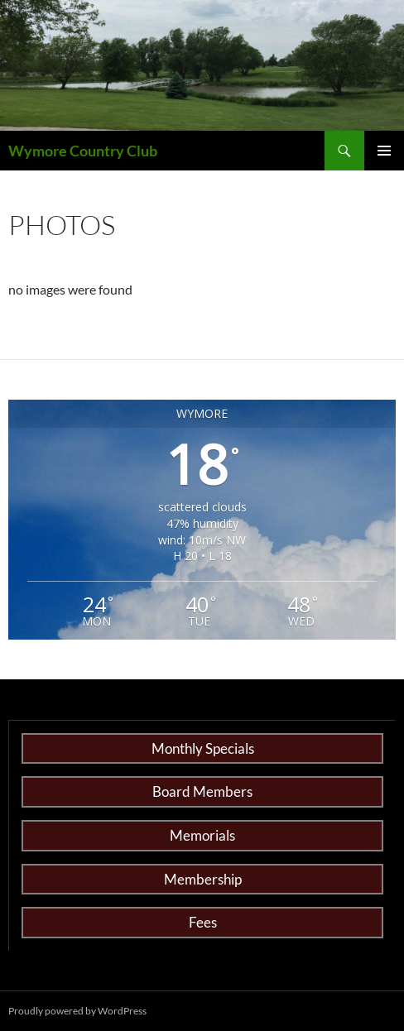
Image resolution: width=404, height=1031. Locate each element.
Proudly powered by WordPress (77, 1011)
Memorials (202, 835)
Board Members (202, 791)
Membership (203, 879)
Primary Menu (384, 150)
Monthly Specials (203, 748)
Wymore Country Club (82, 150)
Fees (203, 922)
